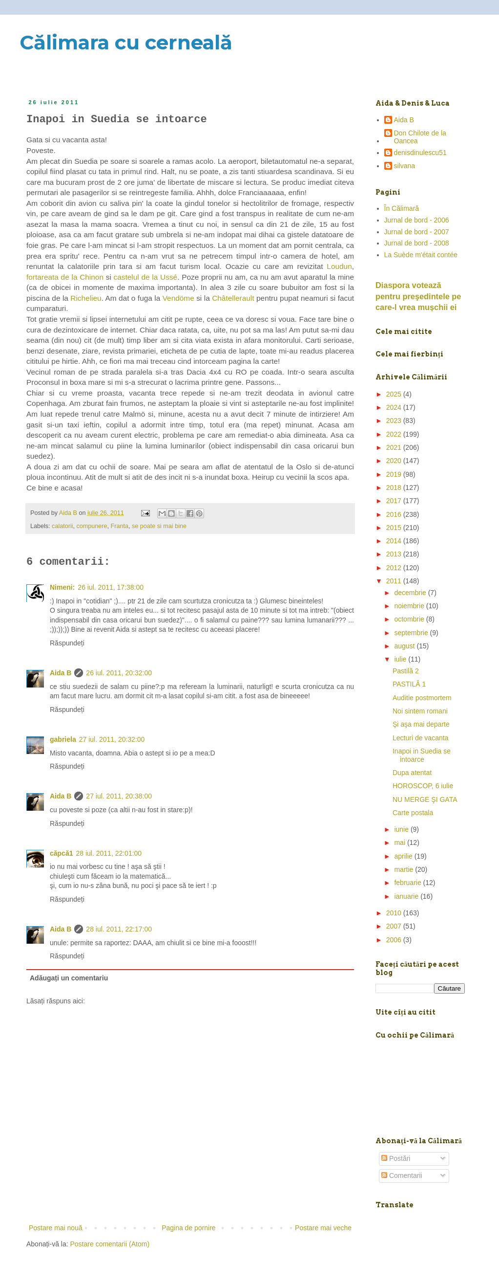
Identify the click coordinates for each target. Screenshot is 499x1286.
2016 (394, 514)
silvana (405, 166)
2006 (394, 940)
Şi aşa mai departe (421, 724)
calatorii (62, 526)
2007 (394, 926)
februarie (408, 883)
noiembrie (410, 606)
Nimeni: (62, 587)
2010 (394, 913)
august (405, 646)
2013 (394, 554)
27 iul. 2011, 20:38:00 (119, 796)
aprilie (404, 856)
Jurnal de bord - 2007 (416, 232)
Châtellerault (233, 298)
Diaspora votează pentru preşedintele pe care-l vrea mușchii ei (418, 296)
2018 (394, 487)
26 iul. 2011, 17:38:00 (111, 587)
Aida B (60, 673)
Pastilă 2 (406, 671)
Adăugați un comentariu (69, 978)
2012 (394, 568)
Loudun (339, 266)
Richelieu (85, 298)
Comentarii (401, 1175)
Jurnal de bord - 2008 (416, 243)
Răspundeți (67, 643)
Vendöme (179, 298)
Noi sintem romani (420, 711)
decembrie (411, 593)
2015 (394, 528)
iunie (402, 829)
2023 (394, 420)
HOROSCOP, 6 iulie (423, 786)
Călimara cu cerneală (126, 42)
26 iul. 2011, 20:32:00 (119, 673)
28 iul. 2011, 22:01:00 (109, 853)
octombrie (410, 619)
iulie (401, 659)
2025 (394, 394)
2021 (394, 447)
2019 (394, 474)
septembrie (412, 633)
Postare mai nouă (56, 1228)
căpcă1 (61, 853)
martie (404, 869)
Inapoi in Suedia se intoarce (422, 755)
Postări (395, 1158)
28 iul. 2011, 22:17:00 (119, 929)
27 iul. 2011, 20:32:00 (112, 739)
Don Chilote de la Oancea (420, 137)
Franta (119, 526)
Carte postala (413, 813)
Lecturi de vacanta (420, 738)
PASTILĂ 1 (409, 684)
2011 (394, 581)
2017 (394, 501)
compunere (92, 526)
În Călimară (401, 208)
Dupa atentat (412, 772)
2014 (394, 541)
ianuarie (407, 896)
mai (400, 842)
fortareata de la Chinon (65, 277)
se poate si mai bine (159, 526)
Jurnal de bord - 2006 (416, 220)
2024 (394, 407)
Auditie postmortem (422, 698)
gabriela (63, 739)
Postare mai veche (323, 1228)
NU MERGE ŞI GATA (425, 799)
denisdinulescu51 (420, 152)
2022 (394, 434)
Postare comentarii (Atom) (110, 1244)
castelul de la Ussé (146, 277)
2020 (394, 461)
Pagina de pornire (189, 1228)
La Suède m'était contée (421, 255)
